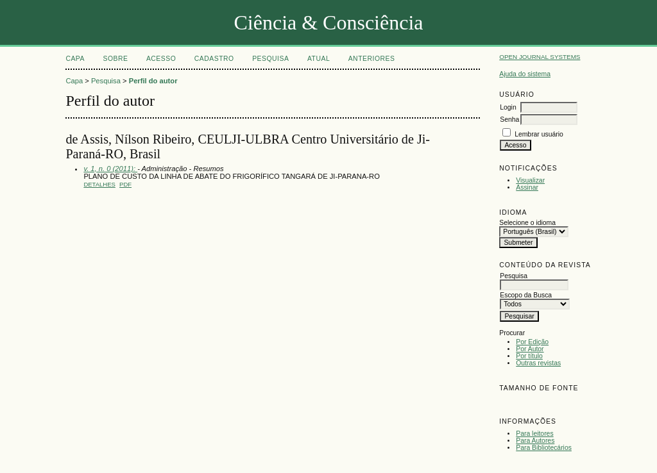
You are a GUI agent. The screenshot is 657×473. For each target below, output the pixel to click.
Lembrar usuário (539, 134)
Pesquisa (270, 58)
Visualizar (530, 180)
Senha (509, 119)
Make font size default (531, 402)
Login (508, 107)
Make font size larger (551, 402)
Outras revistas (538, 363)
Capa (75, 58)
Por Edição (532, 341)
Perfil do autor (153, 81)
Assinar (527, 187)
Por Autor (529, 349)
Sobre (115, 58)
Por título (529, 356)
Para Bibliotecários (544, 447)
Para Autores (535, 440)
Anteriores (371, 58)
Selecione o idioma (527, 222)
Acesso (161, 58)
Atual (318, 58)
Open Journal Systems (539, 56)
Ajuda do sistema (524, 74)
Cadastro (214, 58)
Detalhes (99, 184)
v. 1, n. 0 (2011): (110, 168)
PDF (125, 184)
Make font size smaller (510, 402)
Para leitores (534, 433)
